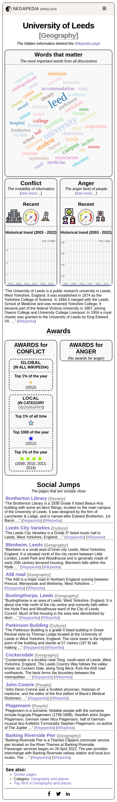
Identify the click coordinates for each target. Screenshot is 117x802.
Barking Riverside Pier (30, 735)
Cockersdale (19, 654)
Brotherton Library (26, 498)
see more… (31, 193)
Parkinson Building (27, 625)
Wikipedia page (87, 44)
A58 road (16, 574)
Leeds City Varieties (28, 527)
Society (57, 498)
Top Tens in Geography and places (42, 783)
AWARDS (26, 345)
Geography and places (50, 779)
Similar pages (25, 774)
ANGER (86, 351)
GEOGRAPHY (30, 407)
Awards (58, 331)
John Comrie (20, 684)
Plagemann (18, 705)
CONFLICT (31, 351)
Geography (58, 35)
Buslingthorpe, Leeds (29, 595)
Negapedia (32, 520)
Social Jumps (58, 484)
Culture (59, 528)
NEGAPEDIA (31, 9)
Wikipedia (26, 321)
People (43, 685)
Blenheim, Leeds (24, 544)
